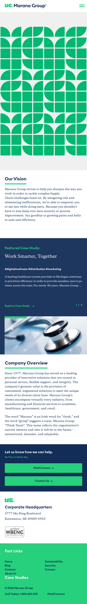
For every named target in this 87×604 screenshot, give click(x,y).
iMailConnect (56, 594)
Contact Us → (43, 481)
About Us (10, 573)
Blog (8, 565)
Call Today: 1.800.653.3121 (21, 594)
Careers (50, 569)
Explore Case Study (19, 306)
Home (8, 561)
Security (50, 565)
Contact (10, 569)
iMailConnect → (43, 468)
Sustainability (54, 561)
